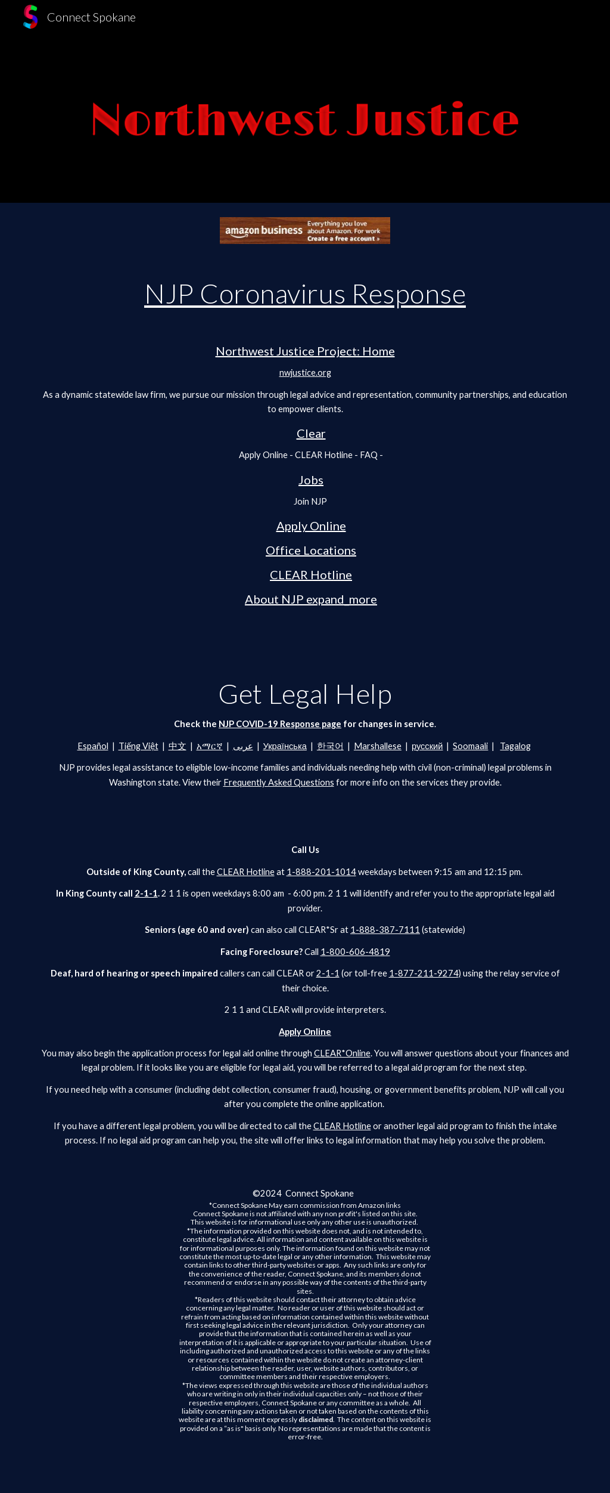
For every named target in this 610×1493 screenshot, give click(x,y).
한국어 (330, 746)
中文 (177, 746)
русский (427, 746)
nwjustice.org (305, 372)
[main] (305, 442)
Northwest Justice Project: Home (305, 351)
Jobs (310, 479)
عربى (243, 746)
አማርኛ (210, 746)
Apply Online (311, 525)
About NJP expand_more (311, 599)
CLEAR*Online (342, 1053)
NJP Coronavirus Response (305, 293)
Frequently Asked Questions (278, 782)
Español (92, 746)
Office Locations (311, 550)
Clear (311, 433)
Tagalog (515, 746)
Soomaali (470, 746)
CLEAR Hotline (311, 574)
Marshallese (378, 746)
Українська (285, 746)
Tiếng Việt (138, 746)
